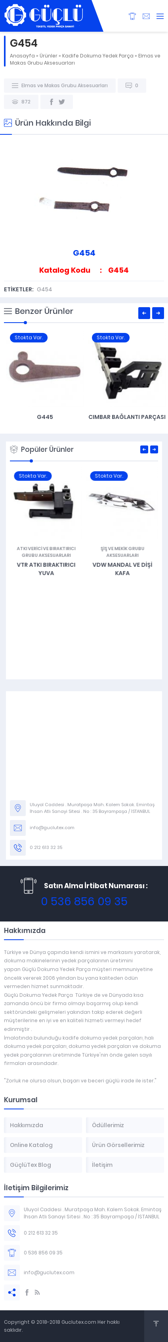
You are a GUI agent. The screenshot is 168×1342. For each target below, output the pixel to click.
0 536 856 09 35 (84, 901)
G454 (44, 289)
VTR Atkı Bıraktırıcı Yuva (122, 569)
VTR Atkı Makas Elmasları (43, 417)
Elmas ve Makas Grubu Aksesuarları (64, 85)
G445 (125, 417)
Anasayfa (22, 55)
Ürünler (48, 55)
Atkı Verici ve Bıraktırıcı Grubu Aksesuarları (122, 551)
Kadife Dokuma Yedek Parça (98, 55)
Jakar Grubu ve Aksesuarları (46, 548)
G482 (46, 558)
